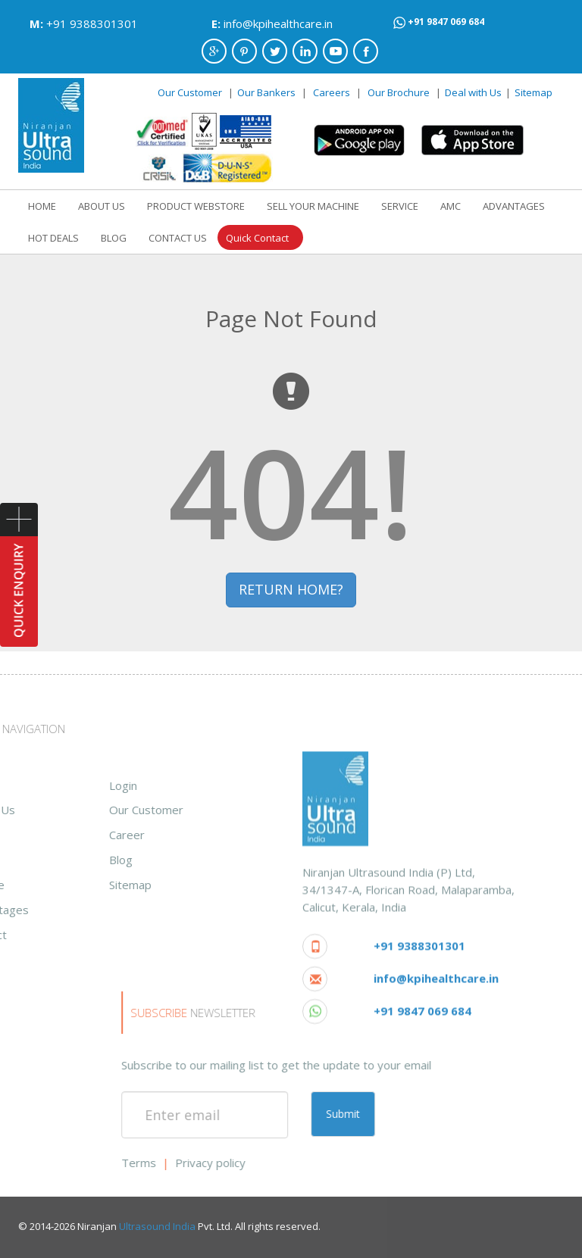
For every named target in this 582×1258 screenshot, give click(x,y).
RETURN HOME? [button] (291, 589)
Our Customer (190, 92)
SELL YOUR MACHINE (313, 206)
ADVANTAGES (514, 206)
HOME (42, 206)
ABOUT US (101, 206)
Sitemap (533, 92)
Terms (331, 1162)
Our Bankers (266, 92)
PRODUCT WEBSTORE (196, 206)
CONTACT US (178, 238)
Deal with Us (473, 92)
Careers (331, 92)
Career (30, 834)
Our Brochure (400, 92)
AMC (450, 206)
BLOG (114, 238)
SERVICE (399, 206)
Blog (24, 859)
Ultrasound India (157, 1226)
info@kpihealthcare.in (278, 23)
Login (26, 785)
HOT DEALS (53, 238)
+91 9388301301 (92, 23)
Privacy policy (403, 1162)
